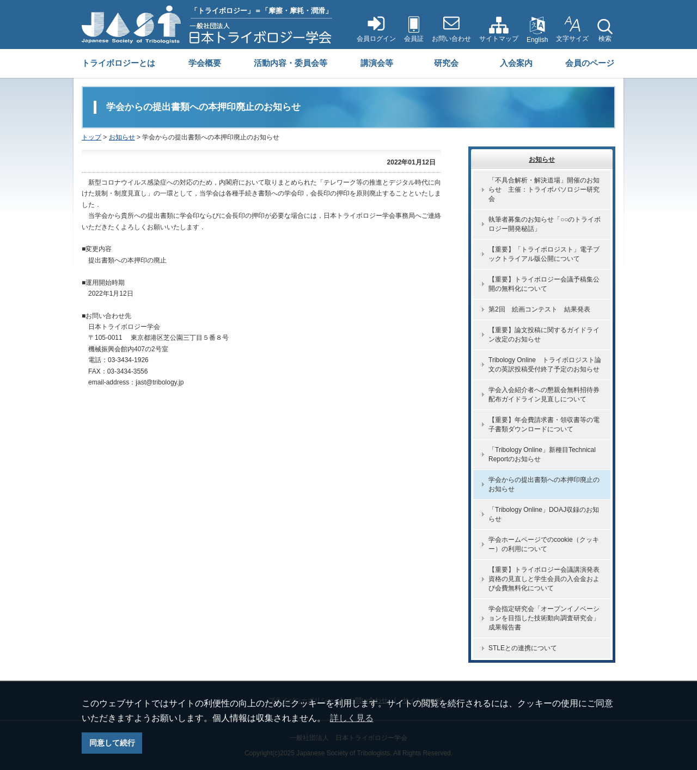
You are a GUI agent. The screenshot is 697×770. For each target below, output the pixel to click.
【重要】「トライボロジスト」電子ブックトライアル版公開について (544, 254)
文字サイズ (572, 38)
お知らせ (122, 137)
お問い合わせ (451, 38)
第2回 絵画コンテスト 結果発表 (539, 309)
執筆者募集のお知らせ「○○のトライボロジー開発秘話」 (544, 224)
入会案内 (516, 63)
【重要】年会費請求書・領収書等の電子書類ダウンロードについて (544, 424)
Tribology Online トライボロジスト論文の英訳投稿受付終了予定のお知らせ (544, 364)
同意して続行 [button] (112, 742)
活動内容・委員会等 (290, 63)
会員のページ (589, 63)
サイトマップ (498, 38)
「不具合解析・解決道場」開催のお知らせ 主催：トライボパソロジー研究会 (544, 189)
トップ (91, 137)
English (537, 40)
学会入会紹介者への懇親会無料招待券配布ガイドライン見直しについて (544, 394)
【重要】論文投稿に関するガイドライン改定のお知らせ (544, 334)
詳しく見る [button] (352, 718)
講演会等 (376, 63)
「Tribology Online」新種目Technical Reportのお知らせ (542, 454)
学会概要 (204, 63)
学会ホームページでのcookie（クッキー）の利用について (543, 544)
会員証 (414, 38)
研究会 (446, 63)
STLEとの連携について (522, 648)
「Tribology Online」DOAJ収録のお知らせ (543, 514)
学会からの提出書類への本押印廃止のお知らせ (544, 484)
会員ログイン (376, 38)
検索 (605, 38)
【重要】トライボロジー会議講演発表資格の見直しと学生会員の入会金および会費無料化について (544, 579)
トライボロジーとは (118, 63)
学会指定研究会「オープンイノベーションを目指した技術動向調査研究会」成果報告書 (544, 618)
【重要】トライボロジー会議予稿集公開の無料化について (544, 284)
